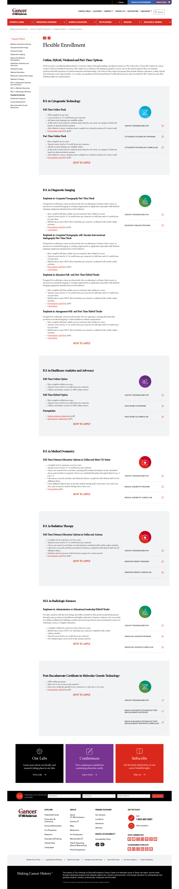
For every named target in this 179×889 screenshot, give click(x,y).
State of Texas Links (114, 860)
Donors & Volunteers (78, 22)
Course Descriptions (18, 102)
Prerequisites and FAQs (56, 131)
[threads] (155, 839)
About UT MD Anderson (77, 816)
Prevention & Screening (46, 22)
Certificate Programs (18, 98)
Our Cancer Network (130, 860)
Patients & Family (17, 22)
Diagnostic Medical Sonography (18, 59)
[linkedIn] (147, 839)
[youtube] (138, 839)
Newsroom (74, 830)
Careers (108, 11)
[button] (44, 37)
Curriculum (52, 230)
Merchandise (76, 839)
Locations (99, 819)
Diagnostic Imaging (18, 54)
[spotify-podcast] (134, 849)
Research (128, 22)
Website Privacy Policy (33, 860)
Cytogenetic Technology (19, 48)
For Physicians (105, 22)
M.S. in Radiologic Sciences (21, 92)
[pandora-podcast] (142, 849)
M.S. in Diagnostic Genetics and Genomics (21, 84)
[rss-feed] (151, 849)
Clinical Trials (84, 11)
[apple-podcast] (129, 849)
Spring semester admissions (58, 416)
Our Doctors (132, 11)
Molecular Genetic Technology (22, 76)
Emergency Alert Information (94, 860)
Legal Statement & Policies (54, 860)
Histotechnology (17, 69)
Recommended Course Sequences (19, 106)
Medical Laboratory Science (21, 44)
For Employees (76, 834)
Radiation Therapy (17, 79)
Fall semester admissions (57, 419)
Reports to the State (73, 860)
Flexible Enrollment (18, 95)
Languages (145, 11)
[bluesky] (151, 839)
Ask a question (140, 826)
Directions (99, 823)
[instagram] (142, 839)
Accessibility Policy (103, 839)
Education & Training (153, 22)
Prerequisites (52, 489)
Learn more (89, 774)
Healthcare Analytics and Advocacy (20, 64)
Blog (72, 826)
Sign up (139, 774)
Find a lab (39, 774)
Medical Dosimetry (17, 72)
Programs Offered (18, 39)
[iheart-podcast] (147, 849)
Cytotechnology (16, 51)
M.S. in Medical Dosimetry (20, 88)
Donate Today (163, 2)
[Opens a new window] (145, 700)
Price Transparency (77, 850)
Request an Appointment (141, 2)
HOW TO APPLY (81, 163)
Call (148, 818)
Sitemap (98, 828)
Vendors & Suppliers (146, 860)
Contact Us (120, 11)
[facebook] (129, 839)
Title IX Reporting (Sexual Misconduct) (78, 844)
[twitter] (134, 839)
